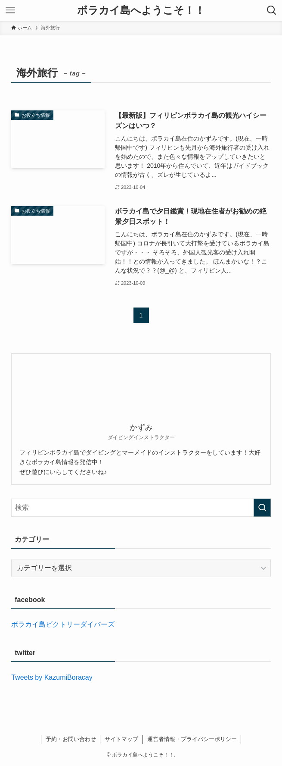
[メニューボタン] (10, 10)
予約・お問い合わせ (71, 739)
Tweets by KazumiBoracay (52, 677)
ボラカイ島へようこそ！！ (141, 10)
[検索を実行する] (262, 508)
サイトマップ (121, 739)
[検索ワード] (141, 508)
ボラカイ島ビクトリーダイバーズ (63, 624)
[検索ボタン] (271, 10)
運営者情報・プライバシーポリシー (192, 739)
